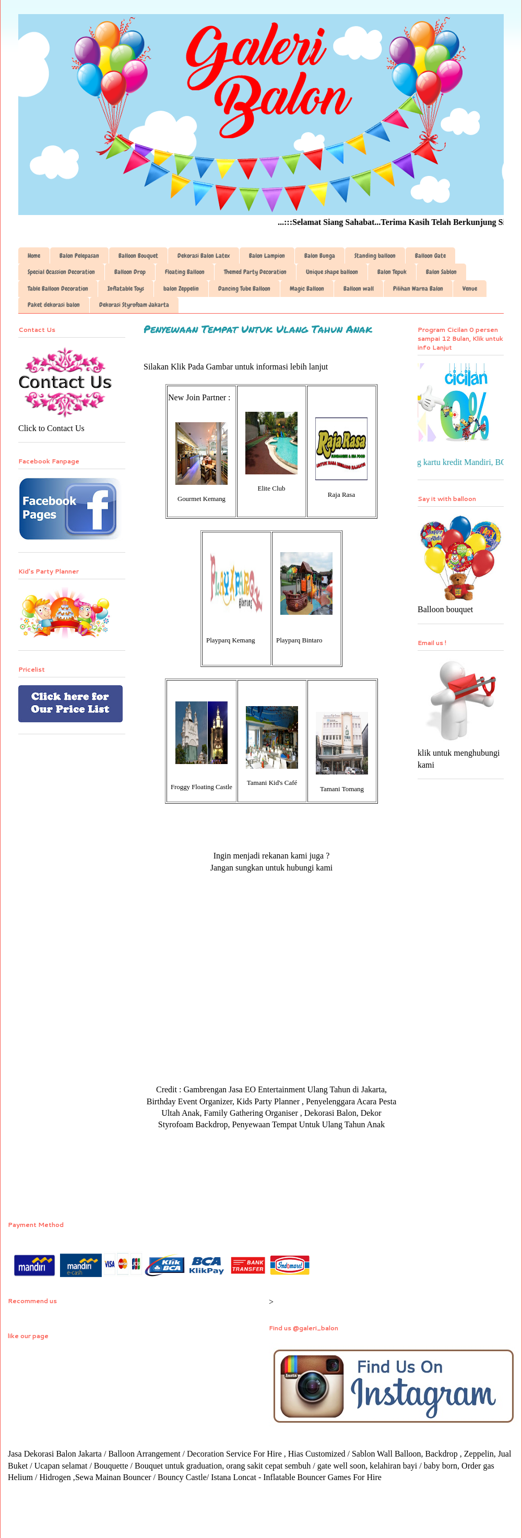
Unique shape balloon (332, 272)
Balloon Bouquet (138, 256)
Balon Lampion (267, 256)
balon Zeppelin (181, 288)
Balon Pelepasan (79, 256)
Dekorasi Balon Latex (203, 256)
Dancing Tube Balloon (244, 288)
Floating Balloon (185, 272)
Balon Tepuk (392, 272)
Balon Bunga (319, 256)
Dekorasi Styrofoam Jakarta (134, 305)
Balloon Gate (430, 256)
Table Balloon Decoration (58, 288)
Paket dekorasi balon (54, 305)
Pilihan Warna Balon (418, 288)
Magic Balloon (307, 288)
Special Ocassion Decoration (61, 272)
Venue (469, 288)
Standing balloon (375, 256)
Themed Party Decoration (255, 272)
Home (34, 256)
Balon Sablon (441, 272)
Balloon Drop (130, 272)
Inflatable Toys (126, 288)
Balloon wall (358, 288)
